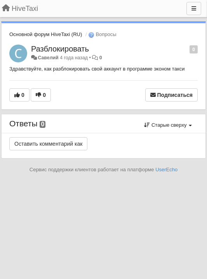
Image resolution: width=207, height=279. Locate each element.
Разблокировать (60, 49)
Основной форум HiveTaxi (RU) (45, 34)
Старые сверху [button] (168, 125)
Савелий (48, 57)
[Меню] (193, 8)
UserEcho (166, 169)
